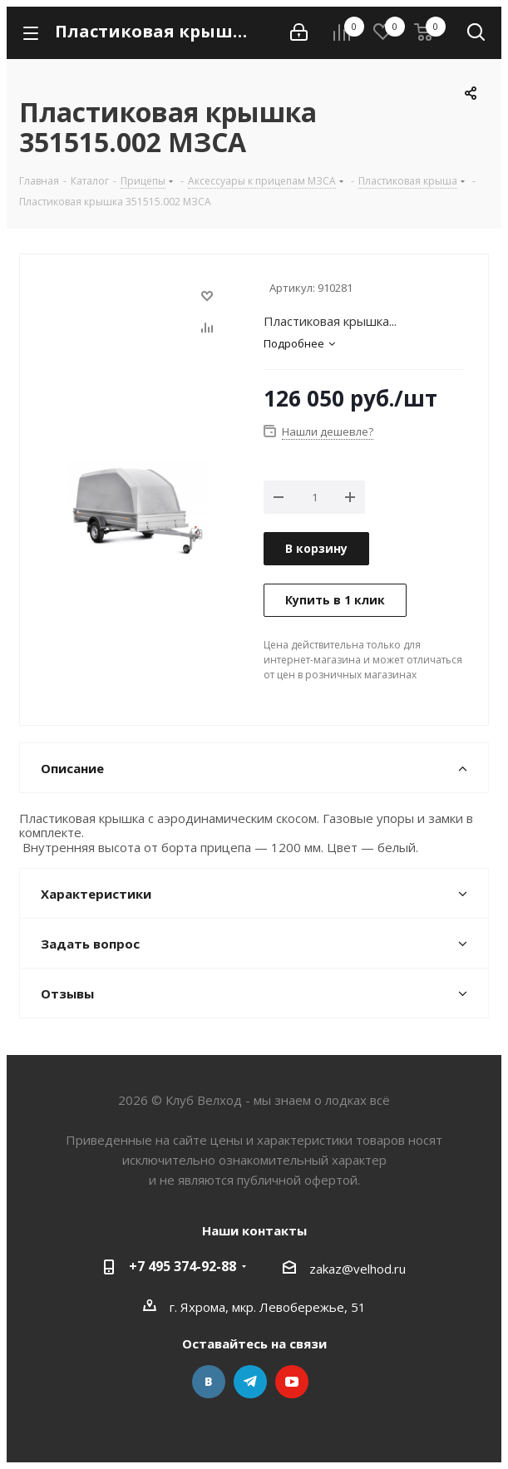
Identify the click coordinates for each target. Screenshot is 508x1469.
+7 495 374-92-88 (182, 1266)
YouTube (291, 1381)
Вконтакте (208, 1381)
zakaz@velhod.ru (357, 1268)
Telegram (250, 1381)
